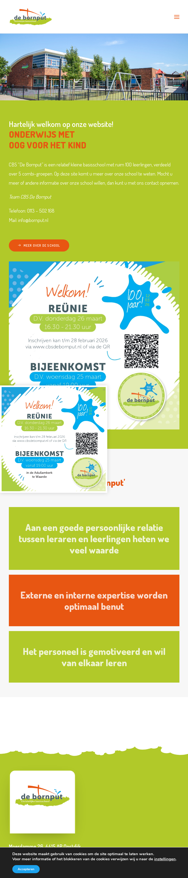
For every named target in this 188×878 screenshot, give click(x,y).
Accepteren (26, 869)
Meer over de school (39, 245)
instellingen (165, 859)
